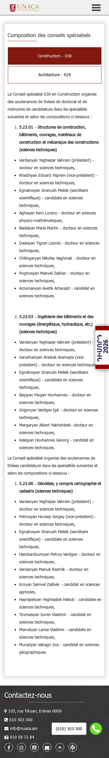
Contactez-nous (28, 695)
